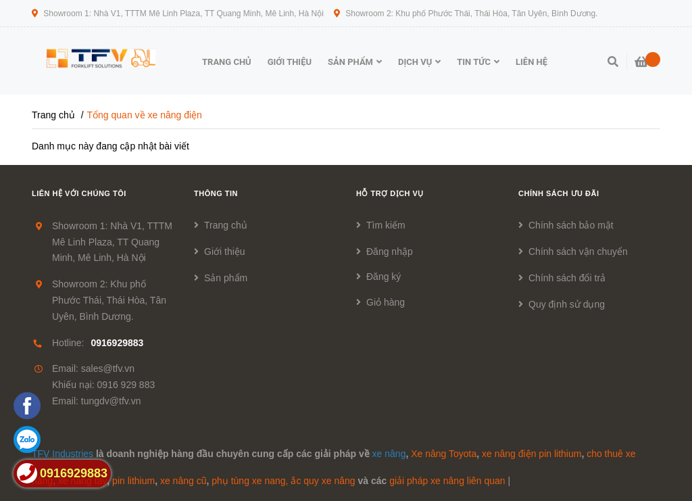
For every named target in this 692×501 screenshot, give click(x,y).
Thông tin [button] (216, 193)
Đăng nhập (389, 251)
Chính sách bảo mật (571, 225)
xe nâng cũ (183, 480)
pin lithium (133, 480)
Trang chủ (225, 225)
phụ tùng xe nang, (250, 480)
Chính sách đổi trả (567, 277)
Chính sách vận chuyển (578, 251)
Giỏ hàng (385, 302)
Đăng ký (383, 276)
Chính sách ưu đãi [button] (558, 193)
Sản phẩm (225, 277)
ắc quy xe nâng (323, 480)
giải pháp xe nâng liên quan (447, 480)
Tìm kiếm (385, 225)
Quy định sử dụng (566, 304)
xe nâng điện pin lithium (531, 453)
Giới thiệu (224, 251)
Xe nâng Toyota (443, 453)
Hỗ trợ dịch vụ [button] (390, 193)
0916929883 (117, 342)
